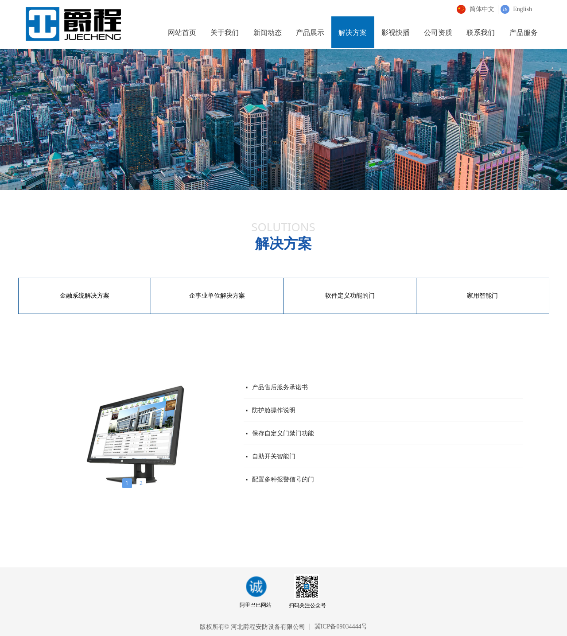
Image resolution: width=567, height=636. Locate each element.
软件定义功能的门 (350, 295)
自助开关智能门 (273, 457)
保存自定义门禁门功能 (283, 433)
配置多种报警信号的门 (283, 480)
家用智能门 (482, 295)
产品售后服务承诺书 (280, 387)
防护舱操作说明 (273, 410)
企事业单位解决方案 (217, 295)
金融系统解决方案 (84, 295)
